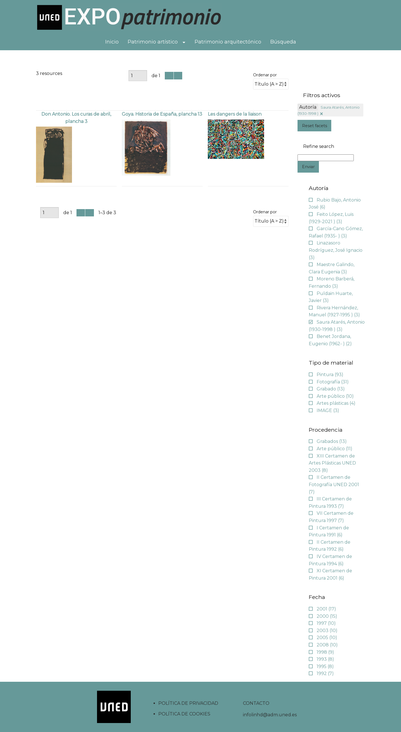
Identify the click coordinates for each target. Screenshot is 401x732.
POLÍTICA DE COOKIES (184, 714)
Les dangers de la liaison (235, 114)
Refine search (318, 146)
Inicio (112, 42)
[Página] (138, 75)
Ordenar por (265, 74)
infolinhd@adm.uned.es (270, 714)
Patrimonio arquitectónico (228, 42)
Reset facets (314, 125)
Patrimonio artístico (153, 42)
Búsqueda (283, 42)
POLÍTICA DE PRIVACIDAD (188, 703)
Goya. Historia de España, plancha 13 (162, 114)
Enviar (308, 166)
